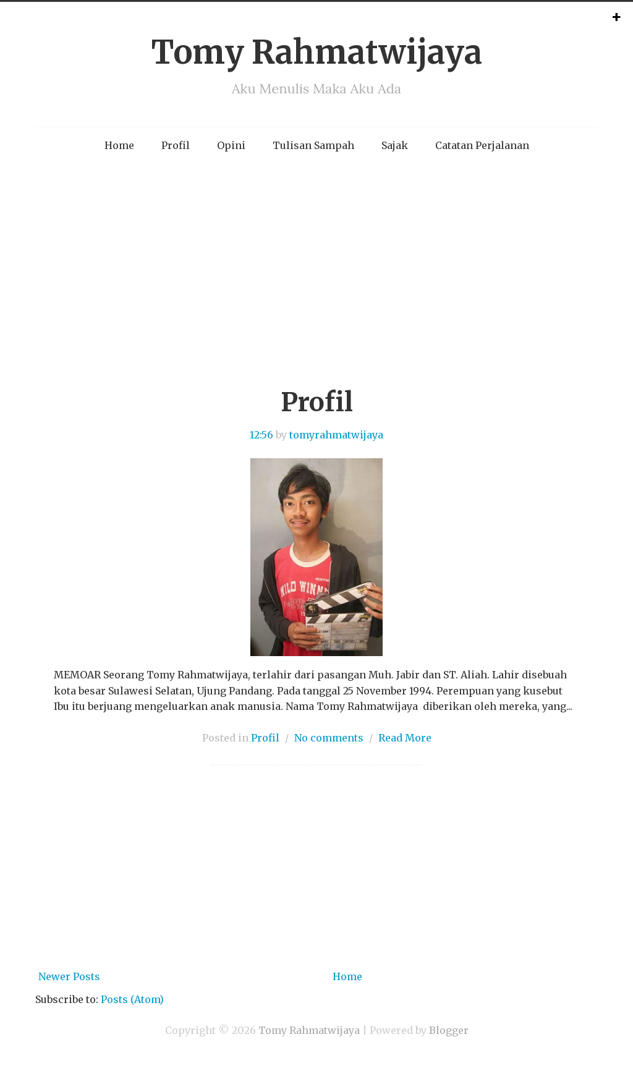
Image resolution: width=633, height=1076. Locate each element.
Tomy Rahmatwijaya (316, 52)
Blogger (449, 1030)
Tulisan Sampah (313, 145)
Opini (231, 145)
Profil (175, 145)
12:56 (261, 435)
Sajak (394, 145)
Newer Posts (69, 976)
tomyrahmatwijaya (336, 435)
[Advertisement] (316, 287)
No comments (328, 738)
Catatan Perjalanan (482, 145)
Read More (404, 738)
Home (119, 145)
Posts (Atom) (132, 999)
